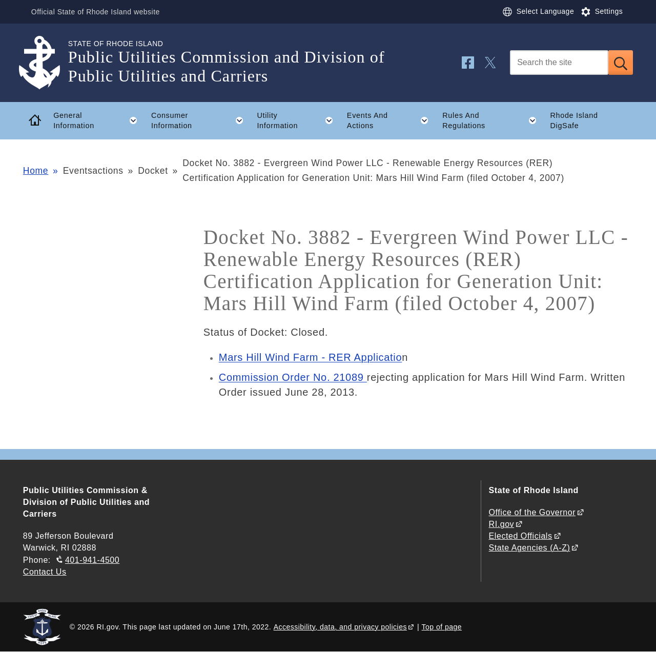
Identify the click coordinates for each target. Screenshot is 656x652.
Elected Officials (520, 536)
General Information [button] (98, 120)
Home (35, 171)
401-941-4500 (92, 560)
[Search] (559, 62)
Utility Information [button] (298, 120)
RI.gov (502, 524)
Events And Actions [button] (391, 120)
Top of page (442, 627)
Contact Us (45, 571)
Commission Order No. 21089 (293, 377)
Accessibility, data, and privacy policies (340, 627)
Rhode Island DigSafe (574, 120)
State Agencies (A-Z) (529, 547)
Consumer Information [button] (200, 120)
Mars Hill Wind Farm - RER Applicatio (310, 357)
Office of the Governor (532, 512)
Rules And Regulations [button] (492, 120)
